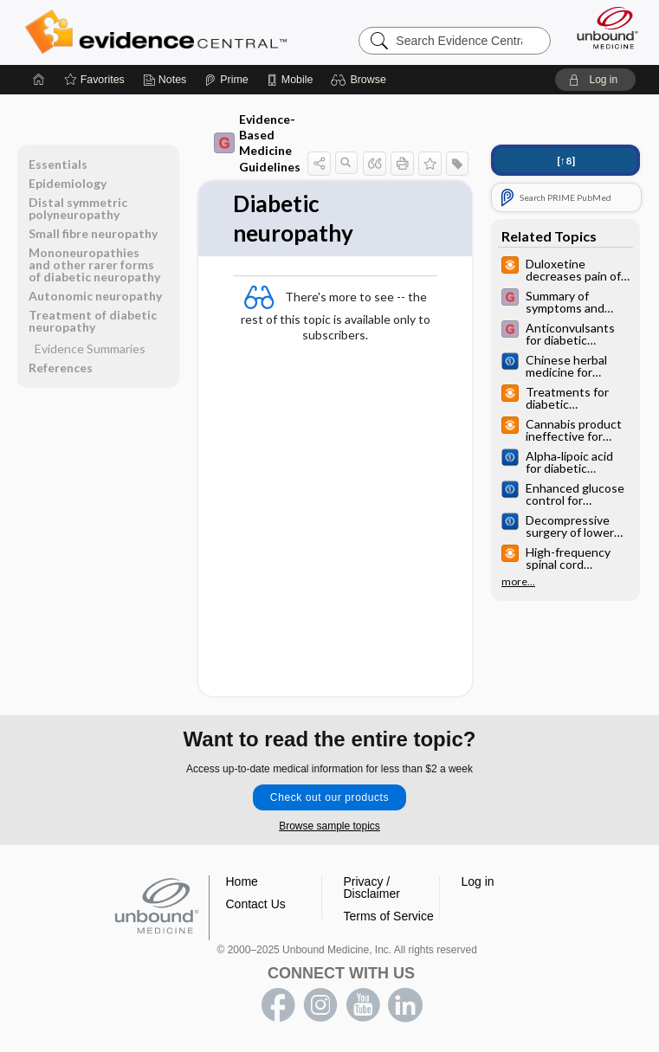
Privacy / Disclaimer (372, 887)
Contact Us (256, 904)
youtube (363, 1005)
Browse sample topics (329, 826)
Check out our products (329, 797)
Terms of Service (389, 916)
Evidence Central (159, 32)
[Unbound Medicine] (602, 27)
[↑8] (566, 160)
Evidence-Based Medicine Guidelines (257, 143)
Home (242, 881)
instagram (320, 1005)
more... (518, 582)
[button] (361, 79)
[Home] (39, 79)
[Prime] (226, 79)
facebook (278, 1005)
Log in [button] (478, 881)
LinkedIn (405, 1005)
